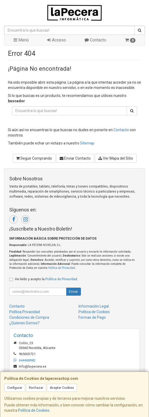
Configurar (14, 388)
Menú (21, 39)
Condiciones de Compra (29, 317)
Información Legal (93, 306)
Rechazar (36, 388)
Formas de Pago (92, 317)
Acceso (56, 39)
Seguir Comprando (34, 158)
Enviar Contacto (75, 158)
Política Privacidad (24, 312)
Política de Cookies (33, 410)
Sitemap (87, 143)
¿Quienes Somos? (24, 323)
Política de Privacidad (61, 267)
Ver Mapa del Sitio (115, 158)
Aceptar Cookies (62, 388)
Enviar (73, 291)
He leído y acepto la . (46, 279)
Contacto (95, 39)
